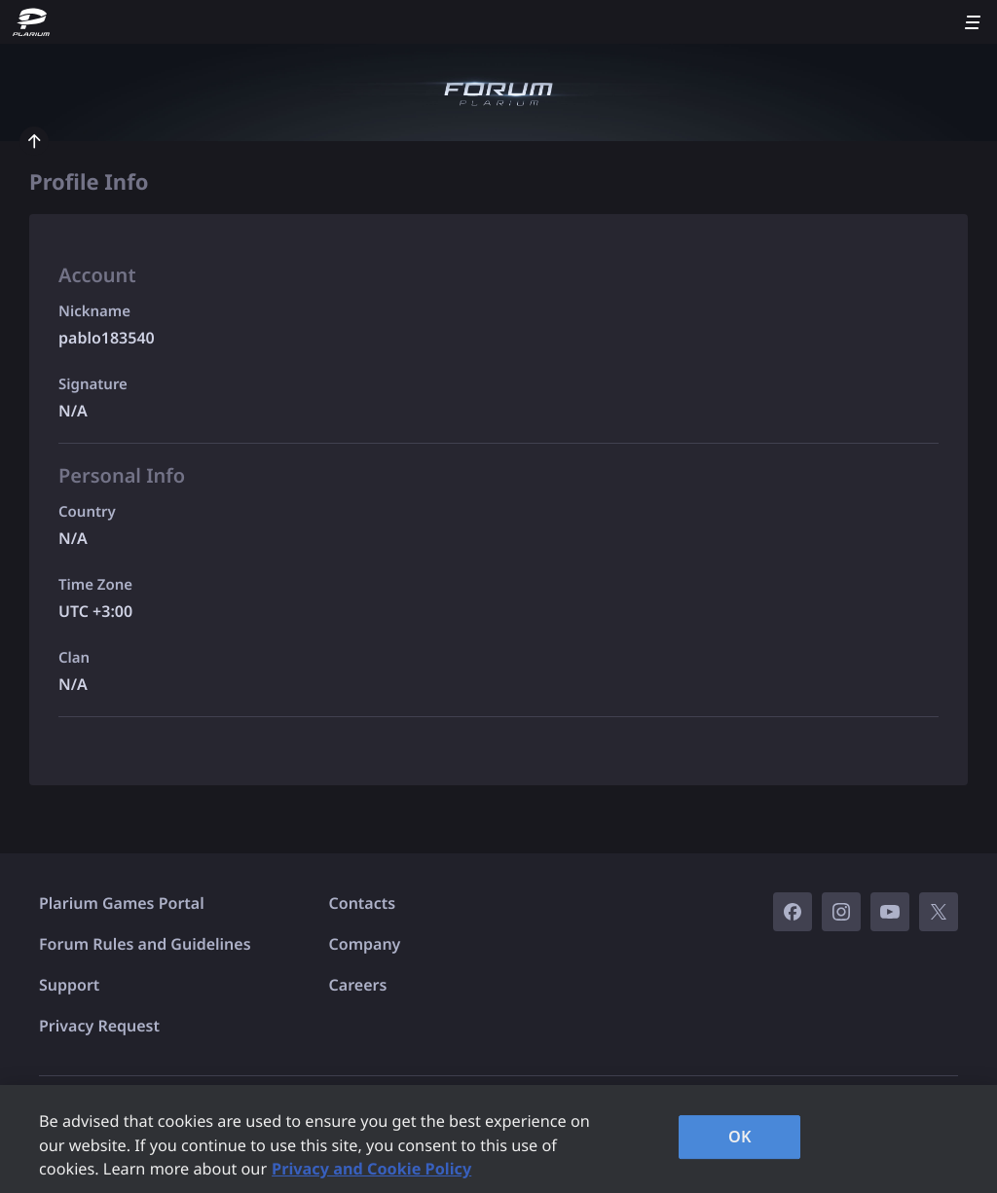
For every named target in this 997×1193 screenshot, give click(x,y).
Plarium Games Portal (121, 903)
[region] (498, 1139)
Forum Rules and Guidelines (145, 944)
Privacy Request (99, 1025)
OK (740, 1136)
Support (69, 984)
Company (365, 944)
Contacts (362, 903)
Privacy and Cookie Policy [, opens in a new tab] (371, 1168)
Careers (358, 984)
